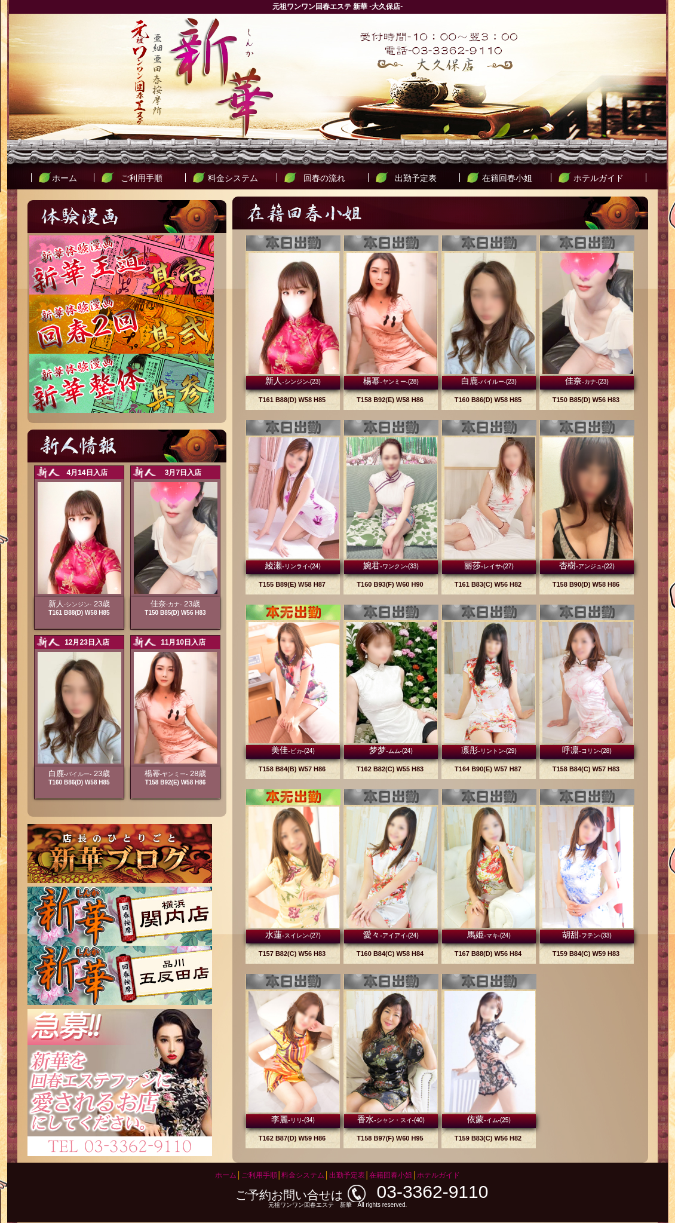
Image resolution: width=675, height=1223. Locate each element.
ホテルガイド (598, 178)
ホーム (64, 178)
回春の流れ (324, 178)
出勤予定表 (416, 178)
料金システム (233, 178)
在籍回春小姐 (507, 178)
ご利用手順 (141, 178)
